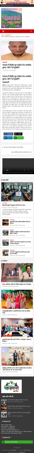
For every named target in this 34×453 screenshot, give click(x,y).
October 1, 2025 (6, 343)
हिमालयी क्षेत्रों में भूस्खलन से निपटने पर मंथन (13, 205)
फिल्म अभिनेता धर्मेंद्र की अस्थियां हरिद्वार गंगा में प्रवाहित (16, 284)
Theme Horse (27, 450)
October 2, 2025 (6, 315)
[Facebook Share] (8, 133)
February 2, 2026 (14, 255)
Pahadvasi (13, 450)
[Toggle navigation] (3, 31)
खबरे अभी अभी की (7, 396)
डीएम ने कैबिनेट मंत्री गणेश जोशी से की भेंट (21, 152)
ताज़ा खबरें (5, 180)
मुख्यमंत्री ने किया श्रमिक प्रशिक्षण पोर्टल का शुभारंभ (19, 406)
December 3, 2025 (6, 286)
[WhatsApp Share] (19, 137)
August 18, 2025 (6, 371)
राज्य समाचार (4, 203)
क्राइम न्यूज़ (12, 230)
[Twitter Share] (18, 133)
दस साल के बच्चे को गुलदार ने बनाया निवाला (13, 147)
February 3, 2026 (6, 207)
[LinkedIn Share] (8, 137)
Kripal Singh (13, 70)
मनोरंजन (4, 261)
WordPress (22, 452)
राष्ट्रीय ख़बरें (4, 62)
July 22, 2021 (5, 70)
